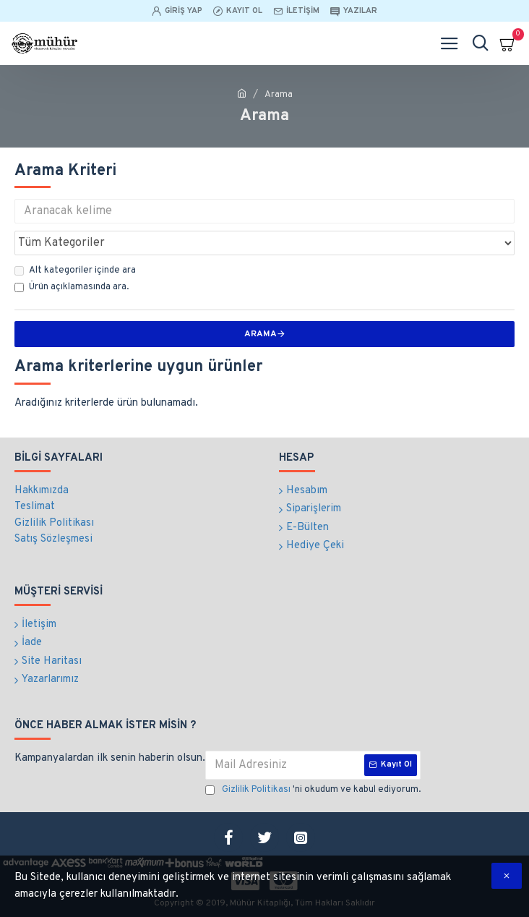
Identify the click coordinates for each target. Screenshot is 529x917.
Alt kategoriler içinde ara (75, 270)
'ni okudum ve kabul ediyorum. (313, 790)
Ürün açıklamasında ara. (71, 287)
